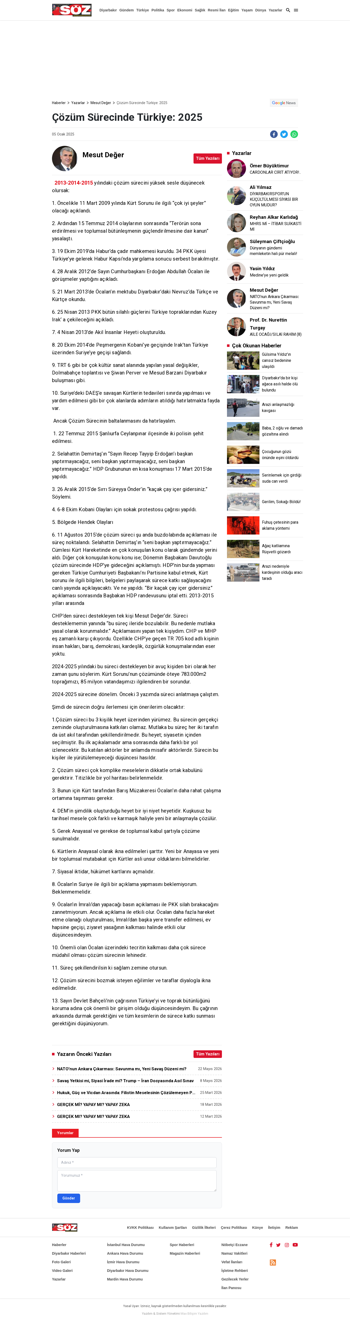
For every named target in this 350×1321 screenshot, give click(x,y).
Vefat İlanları (231, 1262)
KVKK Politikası (140, 1228)
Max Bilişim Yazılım (194, 1313)
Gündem (126, 10)
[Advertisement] (175, 58)
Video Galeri (62, 1271)
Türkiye (142, 10)
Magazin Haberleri (185, 1253)
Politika (157, 10)
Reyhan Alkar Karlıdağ (274, 217)
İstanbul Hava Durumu (126, 1245)
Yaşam (247, 10)
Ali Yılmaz (261, 187)
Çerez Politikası (234, 1228)
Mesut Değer (101, 103)
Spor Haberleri (182, 1245)
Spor (171, 10)
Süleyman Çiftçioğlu (272, 241)
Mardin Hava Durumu (125, 1279)
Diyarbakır (108, 10)
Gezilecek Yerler (235, 1279)
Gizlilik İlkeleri (204, 1228)
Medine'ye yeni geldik (269, 275)
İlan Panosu (231, 1288)
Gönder (68, 1198)
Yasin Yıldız (262, 268)
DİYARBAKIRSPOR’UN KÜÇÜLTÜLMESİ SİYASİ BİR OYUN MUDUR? (274, 199)
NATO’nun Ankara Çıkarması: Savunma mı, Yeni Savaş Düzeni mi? (274, 302)
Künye (257, 1228)
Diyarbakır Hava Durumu (127, 1271)
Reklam (291, 1228)
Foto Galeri (61, 1262)
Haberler (59, 103)
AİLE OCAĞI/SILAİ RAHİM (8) (276, 334)
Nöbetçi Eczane (234, 1245)
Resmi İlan (216, 10)
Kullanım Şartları (173, 1228)
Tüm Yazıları (207, 158)
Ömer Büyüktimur (269, 166)
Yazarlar (275, 10)
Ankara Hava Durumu (125, 1253)
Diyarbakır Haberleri (69, 1253)
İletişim (274, 1228)
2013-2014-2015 (74, 183)
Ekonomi (184, 10)
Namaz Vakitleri (234, 1253)
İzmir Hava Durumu (123, 1262)
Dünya (260, 10)
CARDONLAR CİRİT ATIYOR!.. (275, 172)
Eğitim (233, 10)
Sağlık (200, 10)
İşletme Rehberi (234, 1271)
